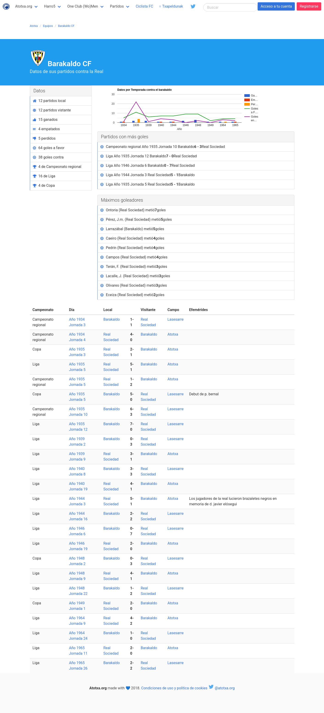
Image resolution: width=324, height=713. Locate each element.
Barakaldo (111, 319)
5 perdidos (44, 138)
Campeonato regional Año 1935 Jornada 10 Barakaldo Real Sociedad (162, 147)
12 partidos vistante (52, 110)
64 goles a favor (49, 148)
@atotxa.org (221, 688)
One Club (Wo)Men (82, 6)
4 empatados (46, 129)
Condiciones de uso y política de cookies (174, 688)
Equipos (48, 26)
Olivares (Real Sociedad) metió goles (133, 285)
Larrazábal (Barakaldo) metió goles (132, 229)
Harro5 (49, 6)
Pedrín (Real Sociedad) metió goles (132, 248)
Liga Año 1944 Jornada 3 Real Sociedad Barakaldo (147, 175)
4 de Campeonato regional (57, 166)
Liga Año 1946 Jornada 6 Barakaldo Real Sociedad (147, 165)
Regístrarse (309, 6)
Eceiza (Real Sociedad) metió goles (132, 295)
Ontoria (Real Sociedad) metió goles (133, 210)
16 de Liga (44, 176)
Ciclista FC (144, 6)
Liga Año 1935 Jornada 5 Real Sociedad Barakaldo (147, 184)
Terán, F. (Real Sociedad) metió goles (133, 266)
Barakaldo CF (66, 26)
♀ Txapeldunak (171, 6)
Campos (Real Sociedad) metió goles (134, 257)
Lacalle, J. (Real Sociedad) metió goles (135, 276)
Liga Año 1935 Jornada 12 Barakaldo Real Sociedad (148, 156)
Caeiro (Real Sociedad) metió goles (132, 238)
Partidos (117, 6)
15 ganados (45, 119)
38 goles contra (48, 157)
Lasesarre (175, 319)
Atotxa (34, 26)
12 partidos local (49, 101)
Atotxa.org (23, 6)
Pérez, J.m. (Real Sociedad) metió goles (136, 219)
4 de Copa (44, 185)
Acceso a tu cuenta (276, 6)
